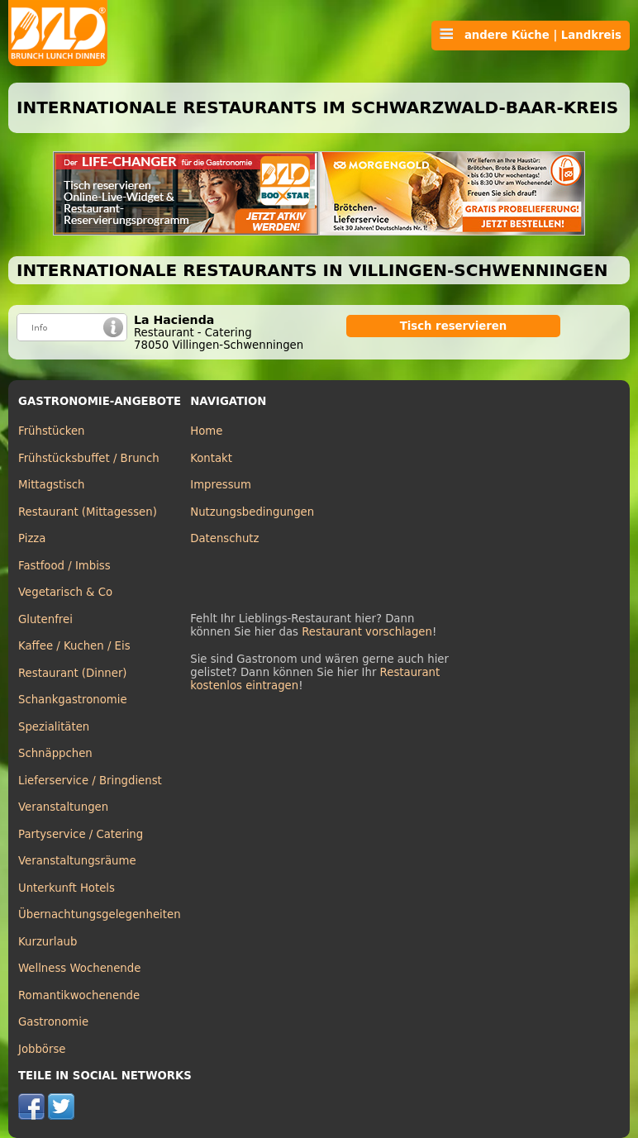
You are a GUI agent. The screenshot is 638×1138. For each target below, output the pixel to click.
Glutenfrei (45, 619)
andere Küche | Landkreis (530, 34)
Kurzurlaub (47, 942)
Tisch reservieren (453, 326)
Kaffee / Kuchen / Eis (74, 646)
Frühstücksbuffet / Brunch (89, 458)
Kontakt (211, 458)
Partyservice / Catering (80, 834)
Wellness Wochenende (79, 968)
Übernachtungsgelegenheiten (99, 914)
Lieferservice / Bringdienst (90, 780)
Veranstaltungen (63, 807)
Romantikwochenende (79, 995)
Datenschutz (224, 538)
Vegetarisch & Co (65, 592)
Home (206, 431)
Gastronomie (53, 1022)
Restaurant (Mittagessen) (87, 512)
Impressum (220, 485)
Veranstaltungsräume (77, 861)
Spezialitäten (53, 727)
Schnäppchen (55, 753)
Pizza (31, 538)
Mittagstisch (51, 485)
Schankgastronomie (72, 699)
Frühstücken (51, 431)
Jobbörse (42, 1049)
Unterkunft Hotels (66, 888)
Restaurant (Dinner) (72, 673)
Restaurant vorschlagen (367, 632)
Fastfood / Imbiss (64, 565)
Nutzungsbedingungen (252, 512)
